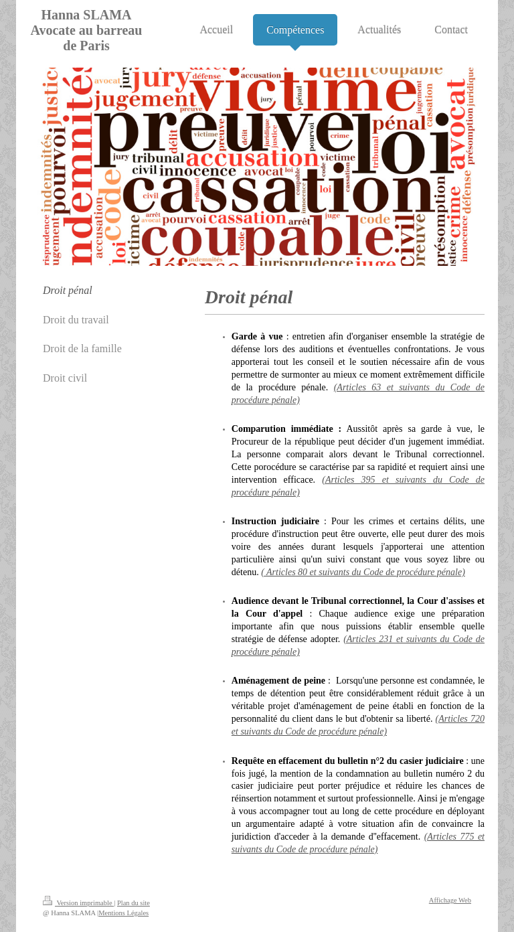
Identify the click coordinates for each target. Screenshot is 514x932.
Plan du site (133, 903)
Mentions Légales (123, 913)
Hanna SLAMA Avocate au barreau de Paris (86, 30)
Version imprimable (78, 903)
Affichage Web (450, 900)
